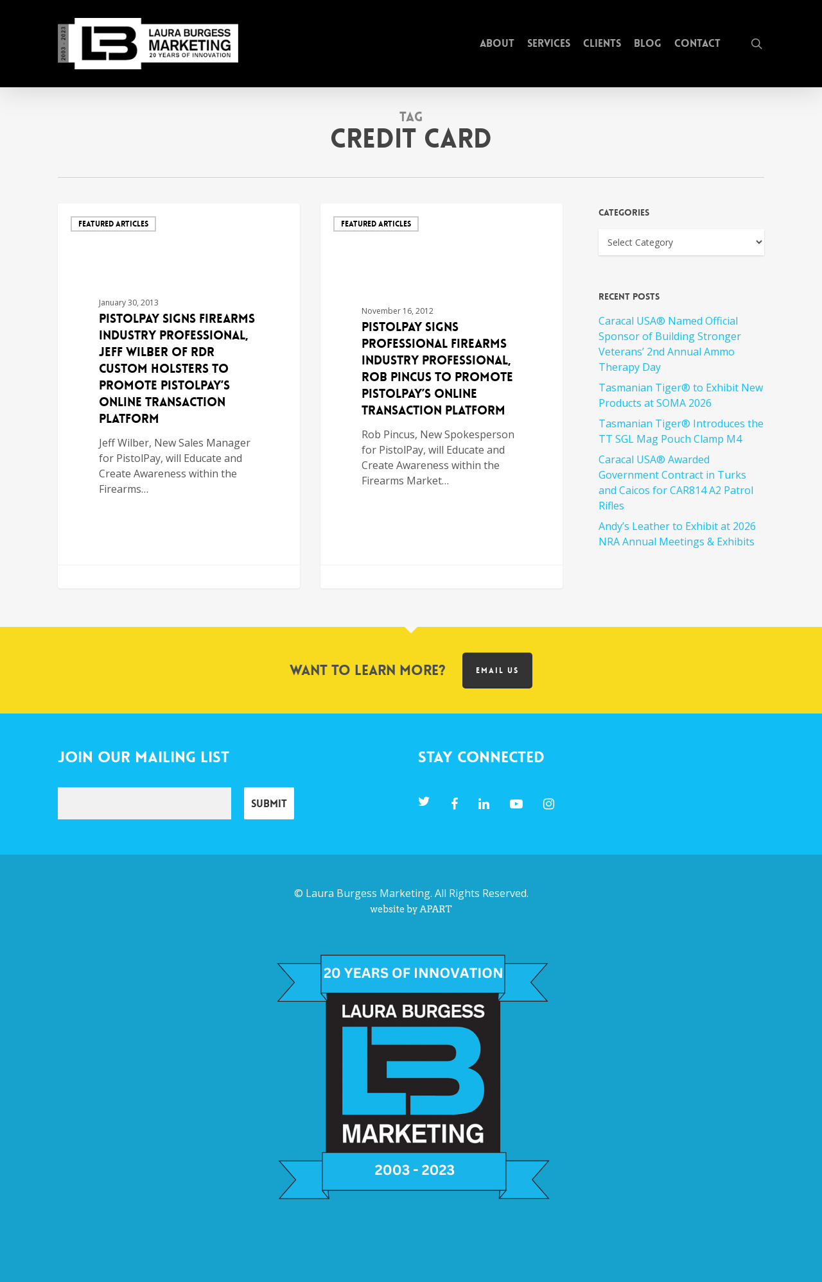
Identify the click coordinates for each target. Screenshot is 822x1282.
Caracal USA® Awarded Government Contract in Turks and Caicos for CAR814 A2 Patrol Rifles (676, 482)
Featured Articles (113, 224)
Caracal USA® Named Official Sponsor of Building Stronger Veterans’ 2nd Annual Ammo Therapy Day (670, 344)
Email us (497, 670)
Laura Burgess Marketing (368, 893)
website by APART (410, 909)
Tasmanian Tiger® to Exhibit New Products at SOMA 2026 (681, 395)
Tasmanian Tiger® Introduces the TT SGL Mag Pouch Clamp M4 (681, 431)
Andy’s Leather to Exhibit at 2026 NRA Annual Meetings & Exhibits (677, 534)
